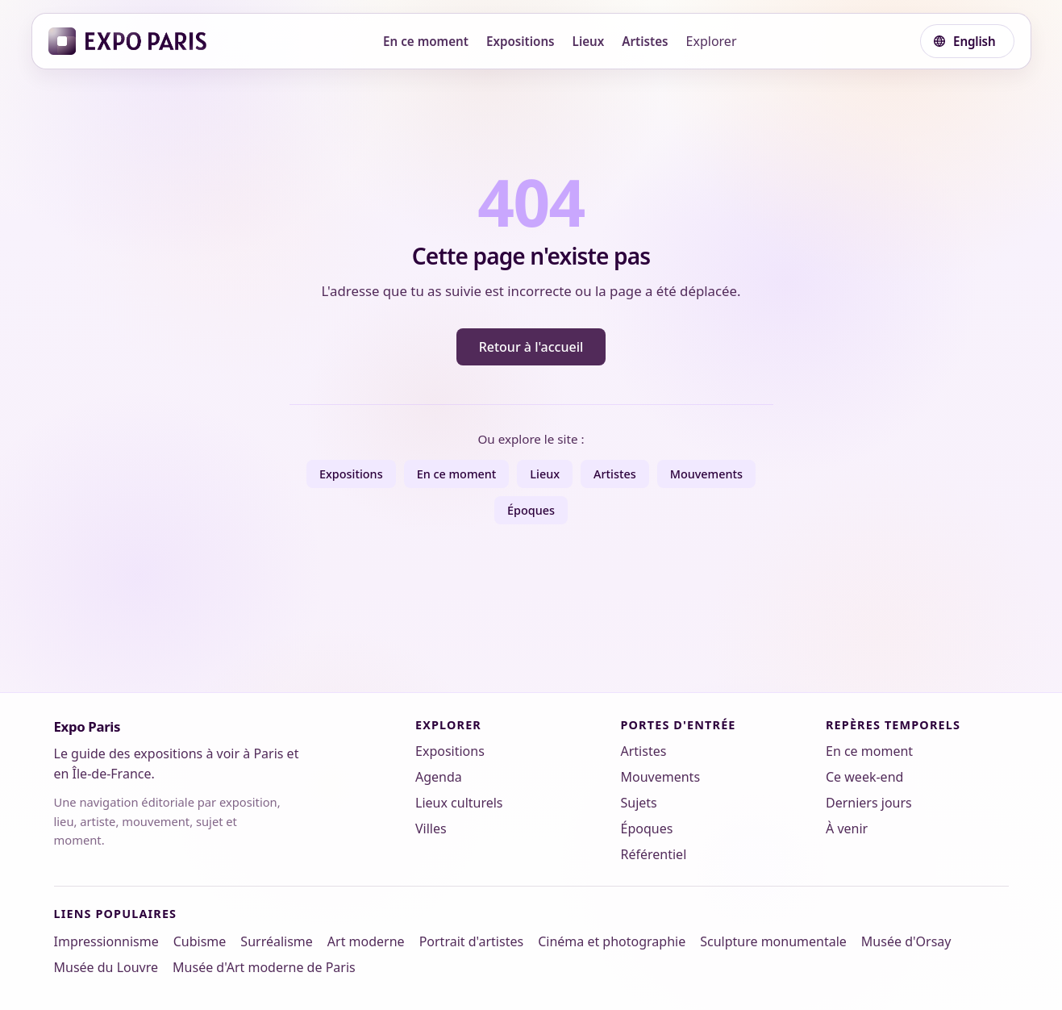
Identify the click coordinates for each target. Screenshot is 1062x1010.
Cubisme (200, 941)
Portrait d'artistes (471, 941)
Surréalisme (276, 941)
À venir (847, 828)
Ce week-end (864, 777)
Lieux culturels (459, 803)
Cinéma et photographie (611, 941)
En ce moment (426, 41)
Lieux (589, 41)
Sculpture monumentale (773, 941)
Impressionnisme (106, 941)
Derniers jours (869, 803)
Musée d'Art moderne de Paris (264, 967)
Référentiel (654, 854)
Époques (531, 510)
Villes (431, 828)
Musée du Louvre (106, 967)
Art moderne (366, 941)
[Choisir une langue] (967, 41)
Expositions (520, 41)
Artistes (645, 41)
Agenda (438, 777)
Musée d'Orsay (906, 941)
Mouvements (706, 474)
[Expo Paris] (127, 41)
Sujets (639, 803)
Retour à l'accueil (531, 347)
